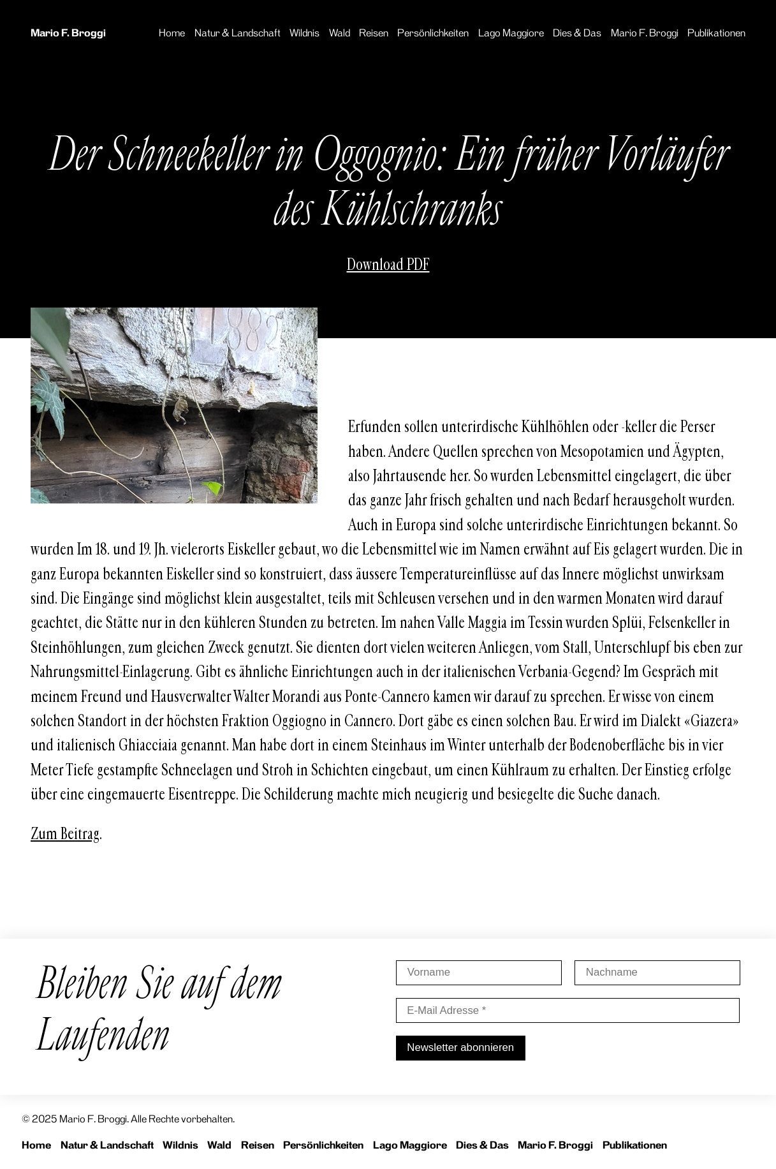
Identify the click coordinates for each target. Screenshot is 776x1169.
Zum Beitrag (65, 834)
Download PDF (388, 265)
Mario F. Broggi (68, 32)
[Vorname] (479, 972)
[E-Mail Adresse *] (568, 1010)
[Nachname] (657, 972)
